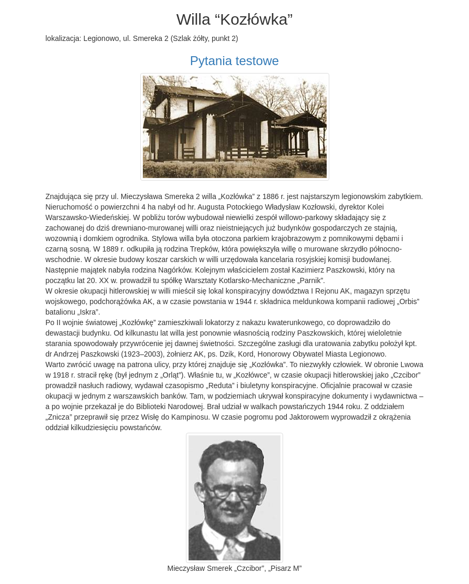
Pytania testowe (234, 61)
